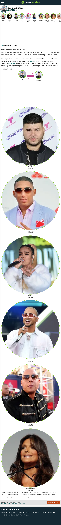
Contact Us (11, 512)
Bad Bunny (34, 61)
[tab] (30, 46)
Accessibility (36, 512)
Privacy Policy (27, 512)
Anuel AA (11, 63)
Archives (19, 512)
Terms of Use (51, 512)
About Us (4, 512)
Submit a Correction (53, 502)
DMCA (44, 512)
